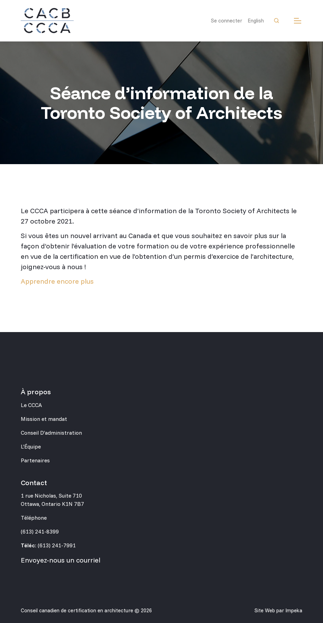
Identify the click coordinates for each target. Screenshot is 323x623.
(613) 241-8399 (40, 531)
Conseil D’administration (51, 432)
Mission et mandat (44, 418)
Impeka (293, 610)
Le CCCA (31, 405)
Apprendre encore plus (57, 281)
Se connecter (226, 20)
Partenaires (35, 460)
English (256, 20)
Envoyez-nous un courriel (60, 560)
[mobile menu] (297, 21)
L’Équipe (31, 446)
